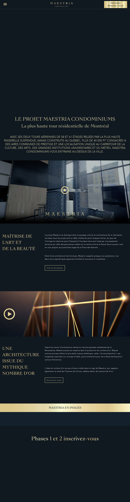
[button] (5, 4)
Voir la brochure (55, 268)
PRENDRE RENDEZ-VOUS (115, 4)
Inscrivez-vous (54, 380)
